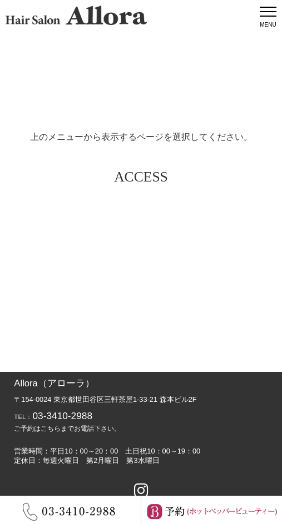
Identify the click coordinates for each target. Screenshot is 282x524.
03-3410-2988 (62, 415)
